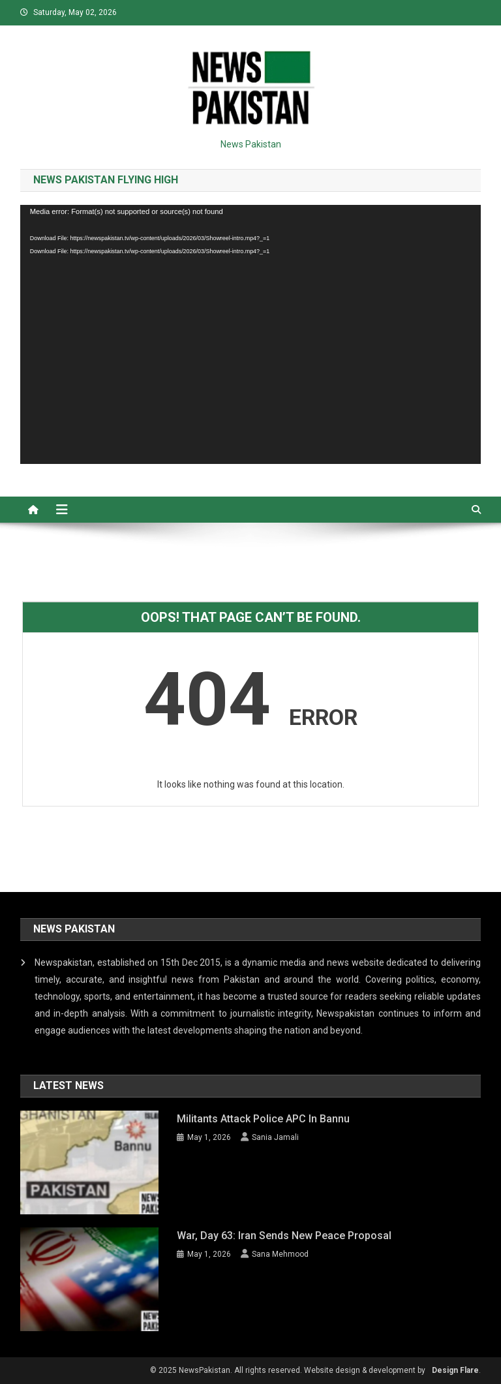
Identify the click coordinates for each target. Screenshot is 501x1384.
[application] (250, 334)
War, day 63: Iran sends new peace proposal (284, 1235)
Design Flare (455, 1370)
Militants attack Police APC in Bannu (263, 1119)
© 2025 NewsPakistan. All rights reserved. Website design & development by (287, 1370)
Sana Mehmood (280, 1254)
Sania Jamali (275, 1137)
